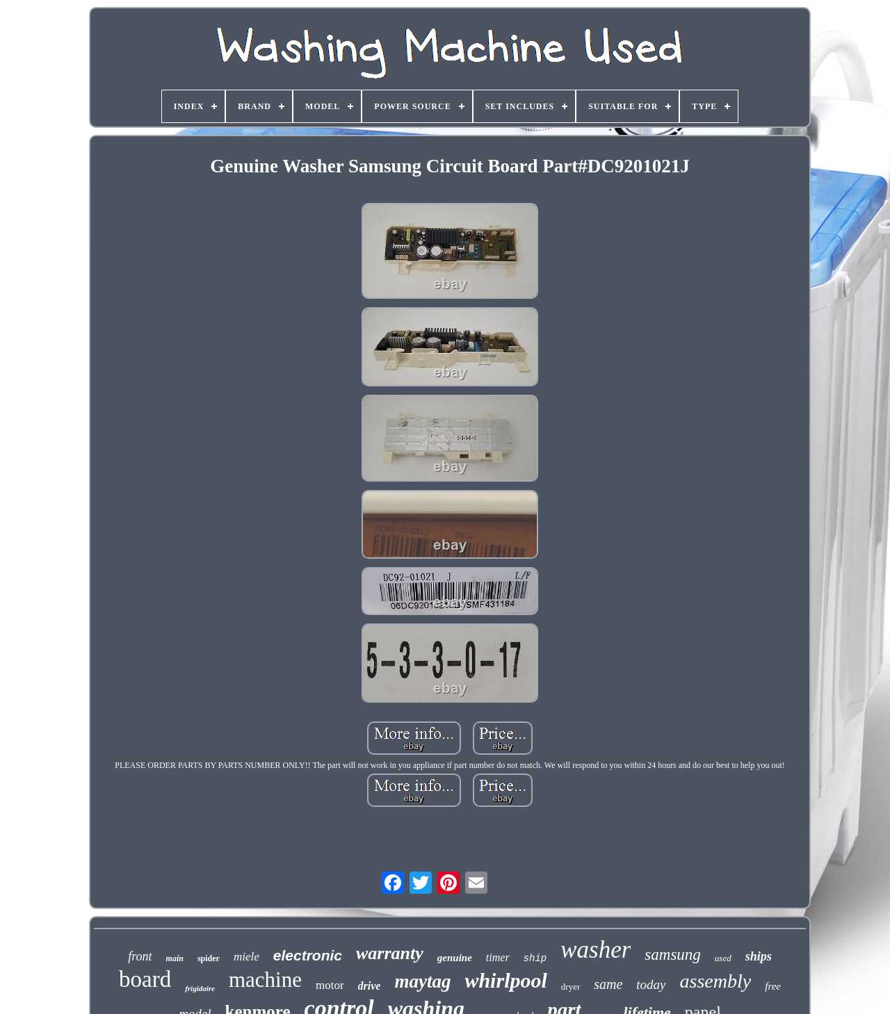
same (608, 984)
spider (208, 958)
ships (758, 956)
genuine (454, 957)
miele (246, 956)
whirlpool (505, 980)
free (773, 986)
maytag (422, 981)
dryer (570, 986)
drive (369, 986)
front (140, 956)
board (145, 979)
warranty (389, 953)
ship (535, 958)
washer (595, 949)
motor (330, 985)
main (175, 958)
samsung (673, 954)
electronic (307, 955)
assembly (716, 981)
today (650, 984)
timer (498, 957)
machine (265, 979)
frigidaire (200, 988)
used (723, 958)
